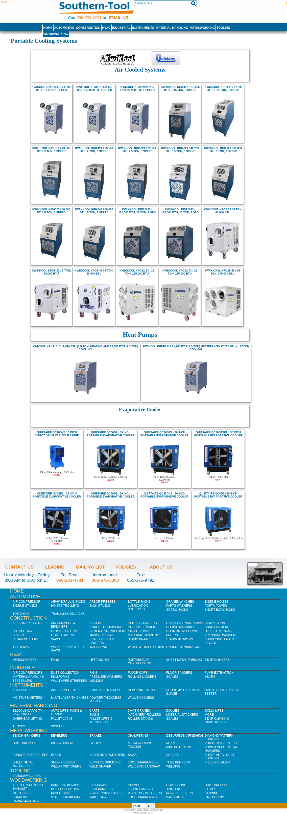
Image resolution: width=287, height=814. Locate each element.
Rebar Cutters (25, 639)
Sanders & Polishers (107, 755)
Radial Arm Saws (26, 801)
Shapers (20, 797)
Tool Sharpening (142, 797)
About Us (161, 567)
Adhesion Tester (65, 690)
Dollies (172, 710)
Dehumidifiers (25, 660)
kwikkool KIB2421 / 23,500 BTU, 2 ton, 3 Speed (94, 150)
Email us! (119, 18)
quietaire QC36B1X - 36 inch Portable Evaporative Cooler (164, 434)
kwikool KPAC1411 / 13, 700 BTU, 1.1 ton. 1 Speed (51, 88)
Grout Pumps (139, 631)
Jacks (94, 714)
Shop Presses (63, 762)
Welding (96, 681)
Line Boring (214, 797)
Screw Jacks (177, 610)
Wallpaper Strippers (69, 681)
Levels (18, 635)
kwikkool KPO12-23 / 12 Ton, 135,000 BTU (136, 272)
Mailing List (90, 567)
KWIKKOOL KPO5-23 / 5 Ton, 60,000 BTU (51, 272)
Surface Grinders (105, 762)
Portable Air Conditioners (139, 661)
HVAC (106, 28)
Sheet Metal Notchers (23, 764)
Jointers (173, 789)
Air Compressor (26, 601)
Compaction (215, 623)
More (209, 714)
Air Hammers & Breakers (63, 624)
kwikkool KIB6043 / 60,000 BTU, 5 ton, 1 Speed (94, 211)
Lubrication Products (138, 607)
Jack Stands (99, 605)
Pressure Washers (221, 635)
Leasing (55, 567)
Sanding (212, 793)
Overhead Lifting (27, 718)
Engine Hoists (216, 601)
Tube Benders (178, 762)
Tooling (223, 28)
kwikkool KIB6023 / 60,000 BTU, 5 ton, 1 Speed (51, 211)
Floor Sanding (140, 789)
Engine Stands (25, 605)
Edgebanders (101, 789)
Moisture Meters (27, 697)
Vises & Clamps (217, 762)
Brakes (95, 735)
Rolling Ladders (142, 677)
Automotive (64, 28)
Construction (88, 28)
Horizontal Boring (182, 631)
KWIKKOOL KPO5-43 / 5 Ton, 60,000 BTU (94, 272)
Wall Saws (98, 647)
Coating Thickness (105, 690)
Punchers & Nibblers (30, 755)
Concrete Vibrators (183, 647)
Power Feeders (179, 793)
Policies (125, 567)
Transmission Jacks (68, 614)
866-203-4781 (88, 18)
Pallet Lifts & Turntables (100, 720)
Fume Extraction (219, 672)
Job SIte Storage (219, 631)
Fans (55, 660)
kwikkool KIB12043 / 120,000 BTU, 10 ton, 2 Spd (180, 211)
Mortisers (22, 793)
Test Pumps (22, 681)
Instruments (143, 28)
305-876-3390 (105, 580)
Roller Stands (140, 718)
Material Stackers (182, 714)
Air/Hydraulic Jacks (68, 601)
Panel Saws (60, 793)
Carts (94, 710)
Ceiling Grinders (142, 623)
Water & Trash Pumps (146, 647)
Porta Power (216, 605)
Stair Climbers (217, 660)
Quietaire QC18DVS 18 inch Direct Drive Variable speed (57, 434)
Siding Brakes (139, 639)
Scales (172, 677)
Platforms (60, 677)
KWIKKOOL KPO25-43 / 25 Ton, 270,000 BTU (222, 272)
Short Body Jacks (220, 610)
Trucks (19, 726)
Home (47, 28)
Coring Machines (180, 627)
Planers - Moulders (145, 793)
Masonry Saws (101, 635)
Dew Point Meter (142, 690)
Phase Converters (221, 743)
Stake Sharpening (66, 797)
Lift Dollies (99, 660)
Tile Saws (21, 647)
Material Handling (172, 28)
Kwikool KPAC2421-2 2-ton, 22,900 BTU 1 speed (137, 88)
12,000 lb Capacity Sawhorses (27, 712)
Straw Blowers (179, 639)
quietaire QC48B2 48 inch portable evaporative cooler (218, 495)
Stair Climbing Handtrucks (217, 720)
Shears (172, 755)
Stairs (210, 677)
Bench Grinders (26, 735)
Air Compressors (27, 623)
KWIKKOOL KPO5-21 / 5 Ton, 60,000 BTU (222, 211)
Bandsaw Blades (27, 776)
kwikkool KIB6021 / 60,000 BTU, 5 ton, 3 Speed (223, 150)
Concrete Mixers (142, 627)
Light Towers (62, 635)
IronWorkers (62, 743)
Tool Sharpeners (143, 762)
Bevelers (59, 735)
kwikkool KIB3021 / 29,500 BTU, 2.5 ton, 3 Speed (137, 150)
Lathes (95, 743)
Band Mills (175, 797)
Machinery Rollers (144, 714)
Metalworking (202, 28)
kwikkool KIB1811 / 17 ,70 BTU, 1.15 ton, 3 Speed (223, 88)
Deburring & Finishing (184, 735)
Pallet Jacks (62, 718)
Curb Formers (217, 627)
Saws (55, 639)
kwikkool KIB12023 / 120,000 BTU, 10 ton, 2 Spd (137, 211)
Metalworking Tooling (140, 745)
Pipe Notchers (178, 747)
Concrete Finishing (106, 627)
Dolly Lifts (214, 710)
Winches (58, 726)
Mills (170, 743)
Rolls (56, 755)
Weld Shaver (100, 766)
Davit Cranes (139, 710)
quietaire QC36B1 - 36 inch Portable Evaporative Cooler (111, 434)
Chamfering (138, 735)
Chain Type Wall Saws (184, 623)
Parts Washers (179, 605)
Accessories (24, 690)
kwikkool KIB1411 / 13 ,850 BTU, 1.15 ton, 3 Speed (180, 88)
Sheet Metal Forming (184, 660)
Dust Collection (65, 672)
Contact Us (19, 567)
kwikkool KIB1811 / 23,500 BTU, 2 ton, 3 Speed (51, 150)
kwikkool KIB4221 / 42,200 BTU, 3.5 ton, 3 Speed (180, 150)
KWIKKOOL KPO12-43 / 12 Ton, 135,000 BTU (179, 272)
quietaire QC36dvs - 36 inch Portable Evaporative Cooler (164, 495)
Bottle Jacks (139, 601)
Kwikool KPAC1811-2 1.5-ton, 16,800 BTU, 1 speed (94, 88)
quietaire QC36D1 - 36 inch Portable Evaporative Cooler (111, 495)
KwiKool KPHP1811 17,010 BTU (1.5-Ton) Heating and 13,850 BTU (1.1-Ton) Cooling (85, 348)
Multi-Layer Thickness (70, 697)
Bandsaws (98, 785)
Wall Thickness (141, 697)
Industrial (121, 28)
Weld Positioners (66, 766)
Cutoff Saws (24, 631)
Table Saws (98, 797)
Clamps (134, 785)
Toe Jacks (21, 614)
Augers (95, 623)
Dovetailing (176, 785)
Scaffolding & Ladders (101, 641)
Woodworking (55, 34)
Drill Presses (24, 743)
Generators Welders (107, 631)
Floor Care (138, 672)
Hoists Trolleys (65, 605)
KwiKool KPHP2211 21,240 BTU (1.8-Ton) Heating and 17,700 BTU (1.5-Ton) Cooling (196, 348)
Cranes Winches (180, 601)
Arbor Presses (102, 601)
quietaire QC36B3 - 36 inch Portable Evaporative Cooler (57, 495)
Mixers (172, 635)
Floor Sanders (64, 631)
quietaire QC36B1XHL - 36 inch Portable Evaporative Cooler (218, 434)
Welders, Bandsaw (144, 766)
